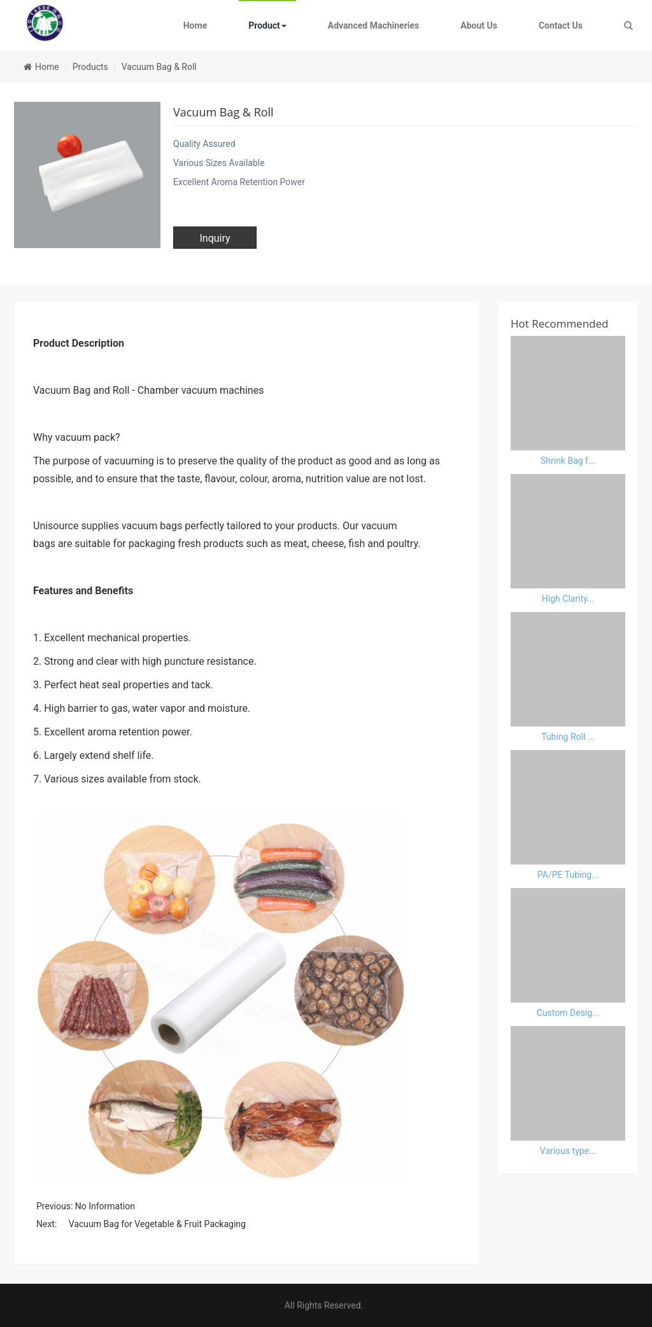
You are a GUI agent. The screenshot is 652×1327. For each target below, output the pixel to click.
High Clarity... (568, 599)
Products (90, 67)
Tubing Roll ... (568, 737)
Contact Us (561, 25)
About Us (478, 25)
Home (195, 25)
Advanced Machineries (373, 25)
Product (267, 25)
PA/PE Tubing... (568, 875)
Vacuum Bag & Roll (159, 67)
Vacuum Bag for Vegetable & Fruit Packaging (157, 1224)
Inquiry (214, 238)
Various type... (568, 1151)
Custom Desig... (568, 1013)
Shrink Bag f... (568, 460)
